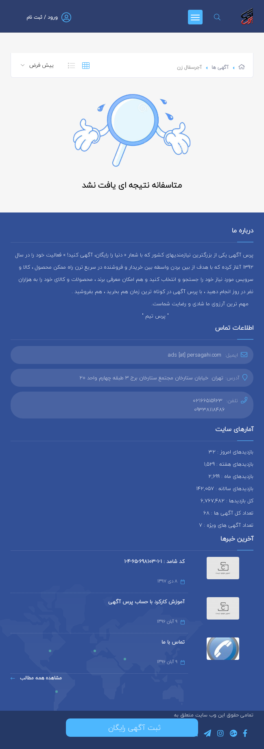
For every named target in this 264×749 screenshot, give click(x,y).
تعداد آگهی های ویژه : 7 (226, 525)
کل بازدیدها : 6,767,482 (227, 500)
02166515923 (208, 400)
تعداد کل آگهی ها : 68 (228, 512)
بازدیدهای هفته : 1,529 (228, 464)
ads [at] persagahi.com (194, 354)
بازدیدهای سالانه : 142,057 (224, 488)
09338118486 (209, 409)
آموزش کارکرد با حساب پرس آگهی (146, 601)
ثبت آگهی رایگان (132, 727)
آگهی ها (220, 67)
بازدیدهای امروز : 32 (231, 451)
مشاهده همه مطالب (36, 678)
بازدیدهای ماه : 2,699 (230, 476)
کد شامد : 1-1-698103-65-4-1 (154, 561)
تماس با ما (173, 641)
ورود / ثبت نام (42, 17)
